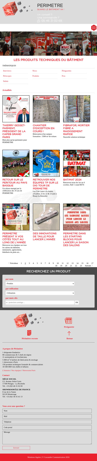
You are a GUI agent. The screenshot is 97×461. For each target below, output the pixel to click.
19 (61, 266)
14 (77, 263)
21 (71, 266)
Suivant (89, 266)
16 (87, 263)
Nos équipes (16, 370)
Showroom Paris (28, 370)
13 (72, 263)
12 (67, 263)
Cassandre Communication (54, 457)
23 (81, 266)
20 (66, 266)
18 (56, 266)
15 (82, 263)
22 (76, 266)
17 (92, 263)
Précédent (13, 263)
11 (63, 263)
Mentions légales (34, 457)
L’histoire (6, 370)
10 (58, 263)
